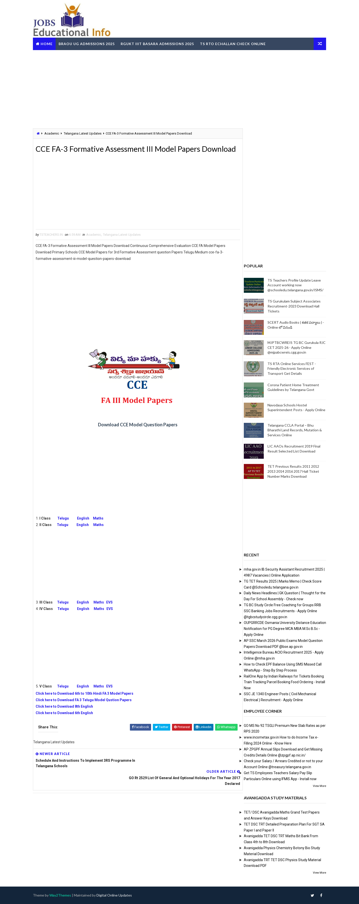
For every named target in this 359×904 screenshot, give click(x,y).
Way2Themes (63, 895)
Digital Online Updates (117, 895)
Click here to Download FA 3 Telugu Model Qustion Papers (87, 711)
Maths (101, 529)
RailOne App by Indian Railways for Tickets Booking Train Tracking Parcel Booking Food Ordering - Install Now (281, 682)
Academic (55, 133)
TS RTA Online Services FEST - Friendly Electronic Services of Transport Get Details (288, 368)
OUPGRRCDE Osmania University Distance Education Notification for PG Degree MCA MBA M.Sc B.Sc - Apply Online (282, 629)
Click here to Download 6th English (67, 724)
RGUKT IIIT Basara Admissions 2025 (160, 43)
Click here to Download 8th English (67, 718)
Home (50, 43)
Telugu (67, 529)
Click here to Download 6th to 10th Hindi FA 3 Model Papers (88, 705)
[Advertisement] (179, 88)
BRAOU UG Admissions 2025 (90, 43)
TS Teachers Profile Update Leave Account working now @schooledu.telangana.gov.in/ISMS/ (292, 285)
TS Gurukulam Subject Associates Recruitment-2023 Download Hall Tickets (290, 306)
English (86, 529)
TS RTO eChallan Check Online (236, 43)
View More (316, 785)
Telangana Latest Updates (86, 133)
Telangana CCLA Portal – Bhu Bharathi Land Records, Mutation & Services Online (291, 430)
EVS (112, 613)
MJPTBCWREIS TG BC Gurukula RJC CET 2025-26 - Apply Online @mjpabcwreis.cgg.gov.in (293, 347)
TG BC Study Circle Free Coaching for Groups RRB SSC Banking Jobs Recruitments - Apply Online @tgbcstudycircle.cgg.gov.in (279, 611)
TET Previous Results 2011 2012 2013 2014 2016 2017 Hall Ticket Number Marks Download (290, 471)
